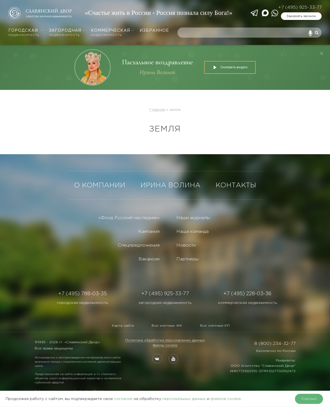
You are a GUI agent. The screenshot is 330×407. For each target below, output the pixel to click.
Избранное (154, 30)
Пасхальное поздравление (157, 62)
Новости (186, 245)
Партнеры (187, 259)
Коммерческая (112, 32)
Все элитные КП (215, 325)
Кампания (149, 231)
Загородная (67, 32)
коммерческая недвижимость (247, 302)
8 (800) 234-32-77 (275, 344)
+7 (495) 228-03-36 (247, 294)
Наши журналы (193, 218)
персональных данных (184, 399)
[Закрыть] (321, 53)
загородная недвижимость (165, 302)
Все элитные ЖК (167, 325)
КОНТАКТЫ (236, 185)
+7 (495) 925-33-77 (300, 7)
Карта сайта (123, 325)
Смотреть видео (230, 67)
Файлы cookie (165, 345)
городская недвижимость (82, 302)
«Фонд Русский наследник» (129, 218)
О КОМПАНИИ (99, 185)
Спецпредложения (139, 245)
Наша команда (192, 231)
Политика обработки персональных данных (165, 340)
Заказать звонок (301, 16)
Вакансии (149, 259)
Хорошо (309, 398)
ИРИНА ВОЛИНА (170, 185)
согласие (123, 399)
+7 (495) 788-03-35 (82, 294)
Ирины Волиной (157, 72)
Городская (25, 32)
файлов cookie (226, 399)
